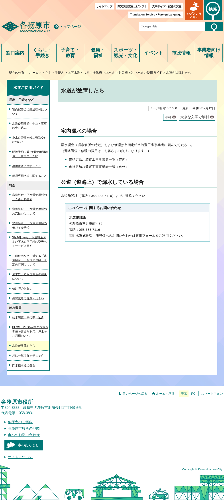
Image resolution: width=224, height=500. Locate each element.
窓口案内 (15, 52)
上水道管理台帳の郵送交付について (29, 140)
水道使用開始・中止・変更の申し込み (29, 126)
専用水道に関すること (26, 166)
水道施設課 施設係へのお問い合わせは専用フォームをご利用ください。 (130, 235)
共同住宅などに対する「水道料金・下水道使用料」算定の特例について (29, 260)
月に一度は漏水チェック (28, 355)
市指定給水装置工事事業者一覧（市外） (99, 167)
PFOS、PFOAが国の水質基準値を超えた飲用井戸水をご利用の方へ (30, 331)
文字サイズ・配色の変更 (166, 6)
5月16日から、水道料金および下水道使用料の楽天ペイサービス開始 (29, 242)
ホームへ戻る (165, 393)
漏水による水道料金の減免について (29, 276)
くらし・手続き (42, 52)
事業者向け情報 (209, 52)
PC (193, 393)
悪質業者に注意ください (28, 298)
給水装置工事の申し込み (28, 317)
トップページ (70, 27)
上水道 (110, 72)
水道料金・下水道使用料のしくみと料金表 (29, 197)
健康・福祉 (98, 52)
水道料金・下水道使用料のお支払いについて (29, 211)
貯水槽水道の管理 (23, 365)
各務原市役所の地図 (24, 428)
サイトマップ (104, 6)
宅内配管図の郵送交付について (29, 111)
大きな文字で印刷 (194, 117)
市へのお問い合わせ (24, 435)
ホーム (34, 72)
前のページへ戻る (134, 393)
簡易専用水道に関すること (29, 175)
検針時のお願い (22, 288)
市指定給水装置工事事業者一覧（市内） (99, 159)
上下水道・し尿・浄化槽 (85, 72)
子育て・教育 (70, 52)
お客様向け (126, 72)
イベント (153, 52)
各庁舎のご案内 (20, 422)
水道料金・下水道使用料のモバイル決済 (29, 225)
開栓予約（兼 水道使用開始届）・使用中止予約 (30, 154)
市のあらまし (28, 445)
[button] (194, 10)
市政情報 (181, 52)
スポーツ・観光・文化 (126, 52)
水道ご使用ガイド (150, 72)
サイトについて (20, 457)
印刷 (168, 117)
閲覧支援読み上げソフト (132, 6)
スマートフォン (212, 393)
